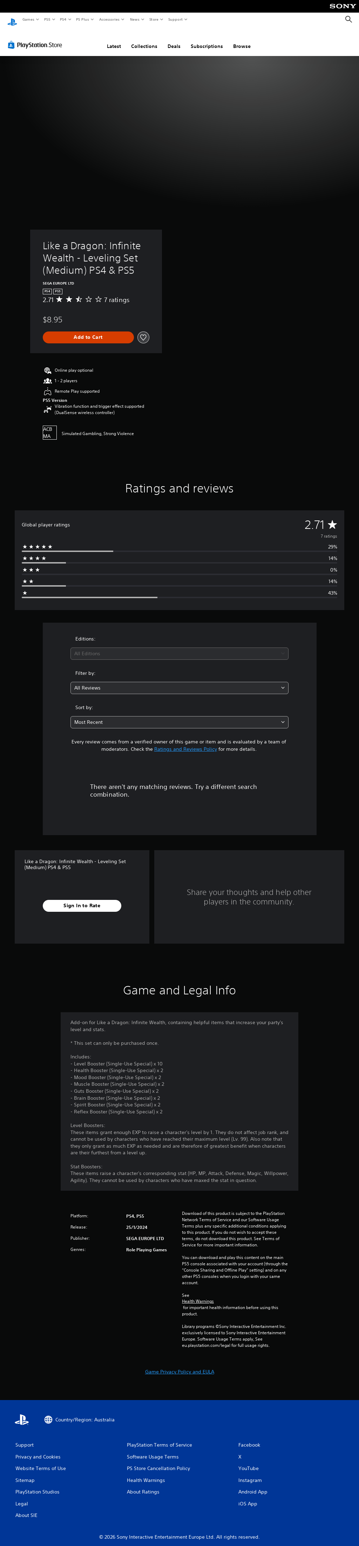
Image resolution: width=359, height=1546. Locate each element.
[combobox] (179, 647)
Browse (242, 39)
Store (153, 19)
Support (175, 19)
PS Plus (82, 19)
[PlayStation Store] (36, 38)
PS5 (47, 19)
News (135, 19)
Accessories (109, 19)
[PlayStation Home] (12, 20)
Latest (114, 39)
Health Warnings (198, 1294)
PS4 (63, 19)
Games (28, 19)
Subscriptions (207, 39)
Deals (174, 39)
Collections (144, 39)
